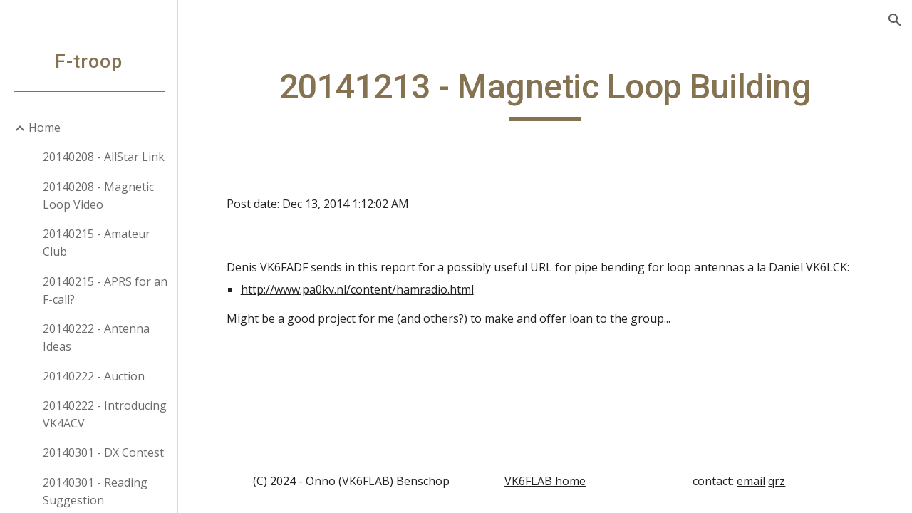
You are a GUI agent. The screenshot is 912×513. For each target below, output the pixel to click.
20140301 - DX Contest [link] (103, 452)
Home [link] (44, 127)
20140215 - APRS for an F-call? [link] (105, 290)
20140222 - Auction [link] (94, 376)
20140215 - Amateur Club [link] (96, 242)
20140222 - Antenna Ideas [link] (96, 337)
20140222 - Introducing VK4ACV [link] (105, 414)
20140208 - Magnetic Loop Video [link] (98, 195)
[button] (895, 20)
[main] (545, 93)
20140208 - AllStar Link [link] (104, 157)
